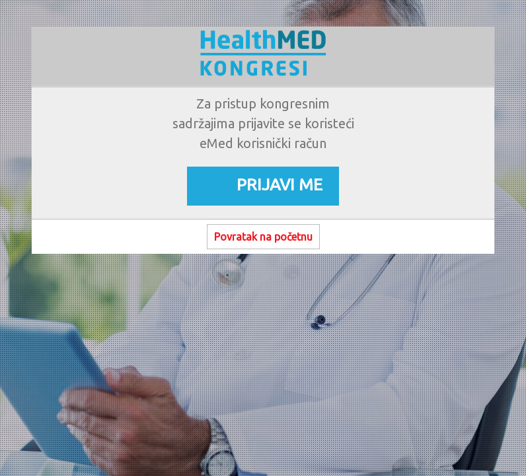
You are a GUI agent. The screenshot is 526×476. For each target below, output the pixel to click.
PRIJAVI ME (279, 184)
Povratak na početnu (263, 237)
